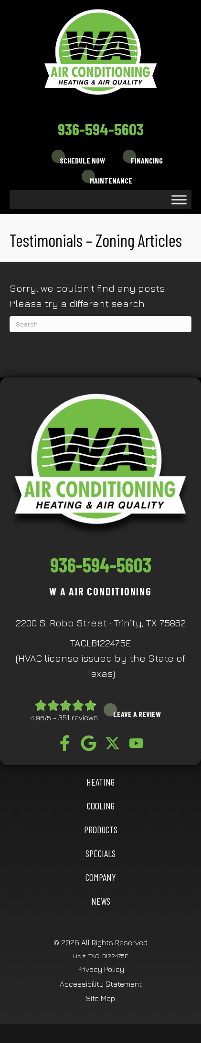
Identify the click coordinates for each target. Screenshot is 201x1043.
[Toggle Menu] (179, 199)
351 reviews (78, 717)
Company (100, 877)
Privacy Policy (100, 969)
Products (100, 829)
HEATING (100, 782)
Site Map (100, 998)
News (100, 901)
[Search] (100, 324)
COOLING (101, 805)
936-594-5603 (101, 129)
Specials (100, 853)
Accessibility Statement (101, 984)
